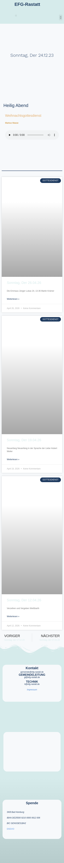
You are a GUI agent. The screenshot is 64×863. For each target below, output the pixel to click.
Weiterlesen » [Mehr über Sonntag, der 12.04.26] (13, 616)
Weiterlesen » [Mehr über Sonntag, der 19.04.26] (13, 459)
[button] (16, 16)
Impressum (32, 689)
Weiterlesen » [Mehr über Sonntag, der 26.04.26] (13, 299)
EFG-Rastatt (27, 4)
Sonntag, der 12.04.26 (24, 600)
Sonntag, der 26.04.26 (24, 283)
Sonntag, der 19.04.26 (24, 440)
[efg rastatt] (32, 752)
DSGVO (10, 829)
